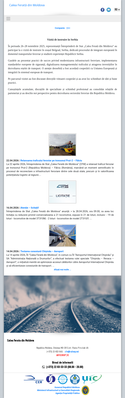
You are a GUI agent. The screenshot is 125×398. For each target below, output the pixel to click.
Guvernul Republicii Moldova (67, 387)
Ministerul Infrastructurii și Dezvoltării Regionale (58, 390)
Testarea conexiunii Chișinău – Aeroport (42, 251)
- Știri (62, 28)
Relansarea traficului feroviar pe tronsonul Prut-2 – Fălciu (51, 160)
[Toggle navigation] (8, 19)
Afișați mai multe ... (62, 269)
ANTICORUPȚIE (62, 355)
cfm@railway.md (72, 352)
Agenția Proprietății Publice (68, 393)
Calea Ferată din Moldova (27, 5)
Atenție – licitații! (30, 207)
